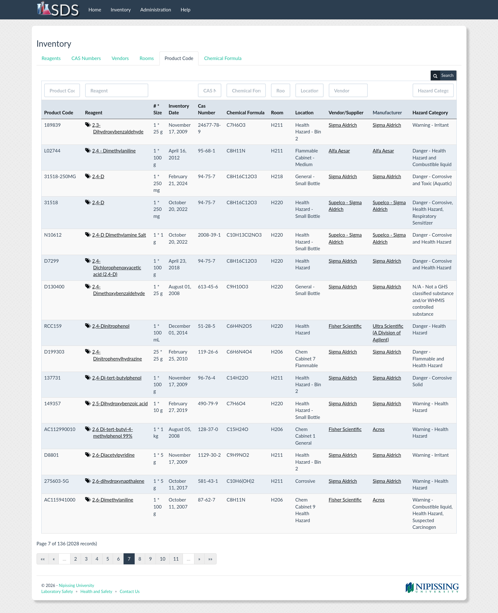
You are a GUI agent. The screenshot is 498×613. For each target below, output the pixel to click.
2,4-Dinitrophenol (110, 326)
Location (304, 112)
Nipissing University (76, 585)
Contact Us (129, 591)
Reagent (94, 112)
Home (95, 9)
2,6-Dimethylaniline (112, 499)
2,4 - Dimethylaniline (114, 150)
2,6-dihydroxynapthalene (118, 481)
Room (277, 112)
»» (210, 559)
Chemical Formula (223, 58)
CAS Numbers (86, 58)
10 (162, 559)
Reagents (51, 58)
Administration (155, 9)
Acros (379, 429)
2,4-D (98, 176)
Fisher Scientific (345, 326)
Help (186, 9)
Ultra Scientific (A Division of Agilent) (388, 332)
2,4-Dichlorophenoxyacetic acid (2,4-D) (116, 267)
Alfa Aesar (339, 150)
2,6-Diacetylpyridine (113, 455)
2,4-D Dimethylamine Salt (119, 235)
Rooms (147, 58)
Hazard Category (430, 112)
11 (176, 559)
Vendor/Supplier (346, 112)
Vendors (120, 58)
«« (43, 559)
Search (442, 75)
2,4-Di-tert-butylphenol (116, 378)
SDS (57, 9)
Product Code (179, 58)
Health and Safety (96, 591)
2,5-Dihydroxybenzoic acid (120, 403)
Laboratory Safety (57, 591)
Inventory (121, 9)
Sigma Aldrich (343, 125)
